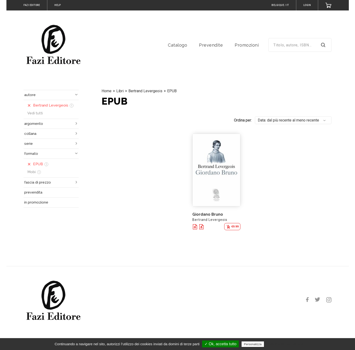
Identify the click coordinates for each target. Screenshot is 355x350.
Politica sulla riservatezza (285, 344)
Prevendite (211, 45)
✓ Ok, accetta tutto (220, 344)
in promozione (36, 202)
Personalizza (253, 344)
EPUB (172, 91)
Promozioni (247, 45)
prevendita (33, 192)
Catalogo (177, 45)
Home (107, 91)
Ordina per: (243, 120)
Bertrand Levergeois (145, 91)
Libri (120, 91)
